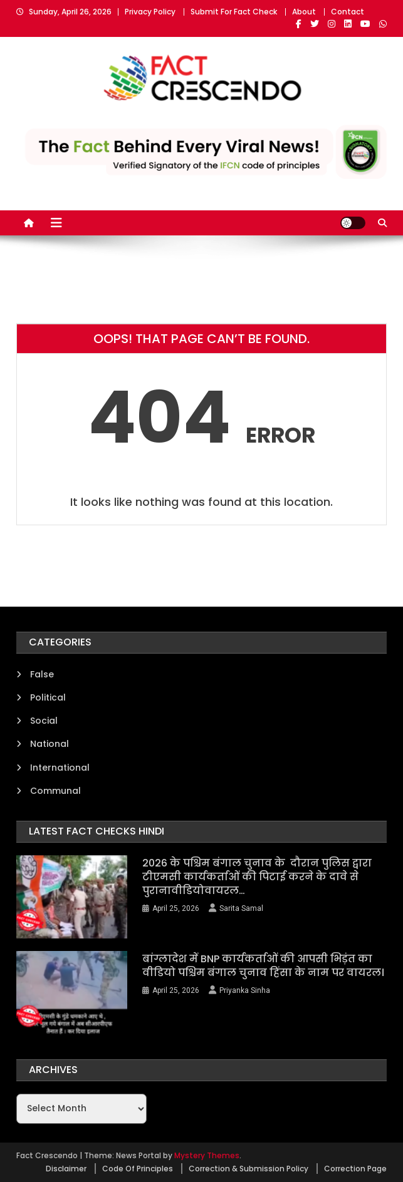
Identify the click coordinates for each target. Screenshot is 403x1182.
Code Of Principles (137, 1168)
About (304, 11)
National (49, 743)
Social (44, 720)
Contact (347, 11)
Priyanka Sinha (244, 990)
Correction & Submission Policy (248, 1168)
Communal (55, 790)
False (42, 674)
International (60, 767)
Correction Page (355, 1168)
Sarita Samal (241, 908)
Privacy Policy (150, 11)
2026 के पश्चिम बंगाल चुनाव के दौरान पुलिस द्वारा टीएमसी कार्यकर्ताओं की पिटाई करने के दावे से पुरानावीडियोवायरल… (257, 877)
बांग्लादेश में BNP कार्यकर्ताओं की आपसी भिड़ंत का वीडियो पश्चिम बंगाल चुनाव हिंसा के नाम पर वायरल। (263, 966)
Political (48, 697)
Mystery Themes (206, 1155)
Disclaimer (66, 1168)
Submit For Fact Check (234, 11)
